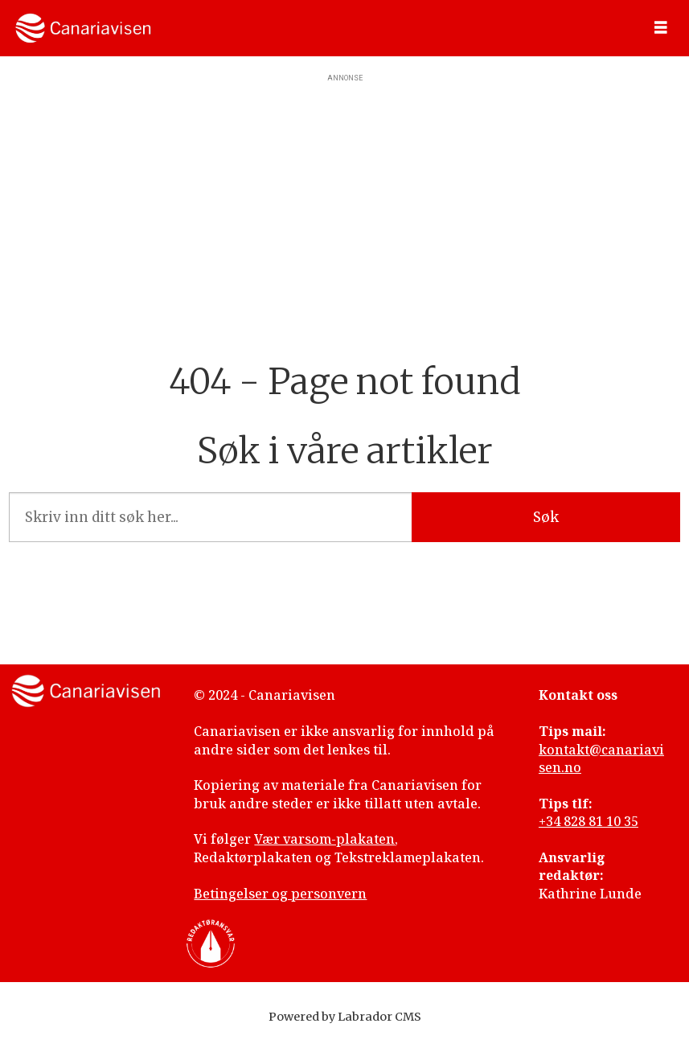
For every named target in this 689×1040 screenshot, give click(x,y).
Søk (546, 517)
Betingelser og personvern (280, 893)
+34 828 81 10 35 (588, 821)
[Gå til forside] (83, 28)
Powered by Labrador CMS (345, 1016)
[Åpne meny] (661, 28)
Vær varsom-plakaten (324, 839)
